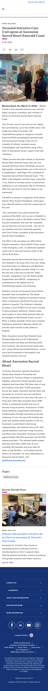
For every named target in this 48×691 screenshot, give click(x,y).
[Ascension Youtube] (29, 628)
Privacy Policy (22, 647)
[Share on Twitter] (10, 51)
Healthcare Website (36, 2)
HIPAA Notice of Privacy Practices (22, 652)
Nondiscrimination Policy (22, 643)
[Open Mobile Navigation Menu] (3, 9)
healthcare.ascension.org (13, 460)
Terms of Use (35, 647)
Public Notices (9, 647)
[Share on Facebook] (4, 51)
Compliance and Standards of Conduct (22, 645)
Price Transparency (22, 650)
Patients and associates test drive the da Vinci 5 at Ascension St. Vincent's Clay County (22, 537)
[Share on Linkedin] (16, 51)
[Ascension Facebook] (12, 628)
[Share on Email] (22, 51)
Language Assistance (21, 635)
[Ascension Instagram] (37, 628)
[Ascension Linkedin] (20, 628)
